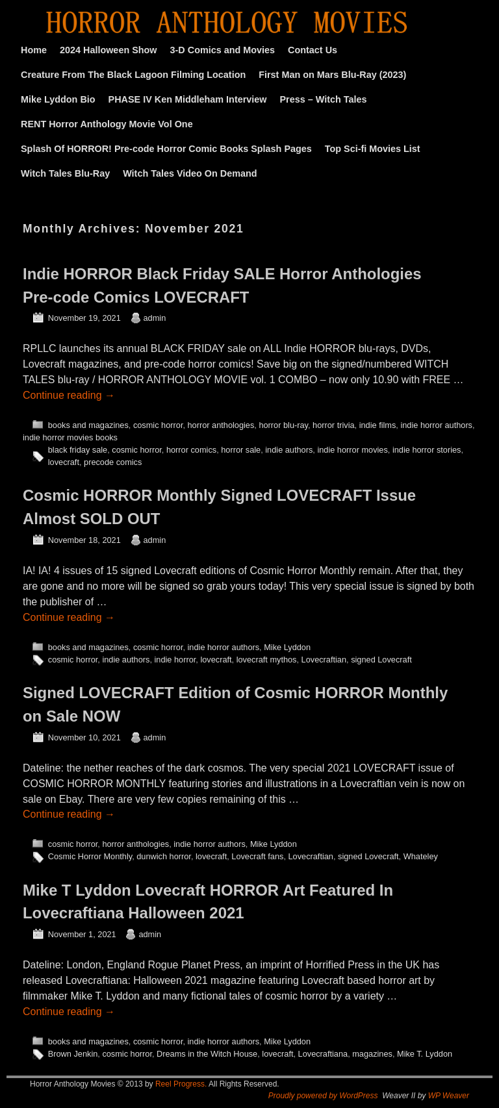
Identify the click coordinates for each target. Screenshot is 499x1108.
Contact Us (312, 50)
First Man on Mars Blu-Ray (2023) (332, 74)
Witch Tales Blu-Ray (65, 173)
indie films (377, 425)
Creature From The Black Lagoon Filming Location (133, 74)
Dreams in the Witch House (207, 1054)
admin (155, 318)
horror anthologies (221, 425)
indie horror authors (436, 425)
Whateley (420, 856)
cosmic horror (158, 425)
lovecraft (63, 462)
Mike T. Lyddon (424, 1054)
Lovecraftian (323, 659)
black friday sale (77, 450)
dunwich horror (163, 856)
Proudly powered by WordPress (323, 1095)
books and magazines (88, 425)
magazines (372, 1054)
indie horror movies (352, 450)
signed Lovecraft (381, 659)
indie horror (175, 659)
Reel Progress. (181, 1084)
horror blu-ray (283, 425)
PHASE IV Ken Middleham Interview (188, 99)
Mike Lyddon (287, 647)
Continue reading (69, 395)
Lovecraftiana (323, 1054)
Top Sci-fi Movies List (372, 149)
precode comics (113, 462)
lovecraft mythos (267, 659)
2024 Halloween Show (108, 50)
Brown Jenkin (73, 1054)
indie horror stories (426, 450)
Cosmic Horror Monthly (90, 856)
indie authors (289, 450)
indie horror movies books (70, 437)
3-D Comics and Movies (222, 50)
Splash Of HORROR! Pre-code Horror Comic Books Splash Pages (166, 149)
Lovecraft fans (257, 856)
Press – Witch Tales (323, 99)
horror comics (191, 450)
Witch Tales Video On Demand (190, 173)
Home (34, 50)
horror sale (241, 450)
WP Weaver (448, 1095)
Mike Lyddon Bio (58, 99)
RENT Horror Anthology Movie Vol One (107, 124)
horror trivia (333, 425)
